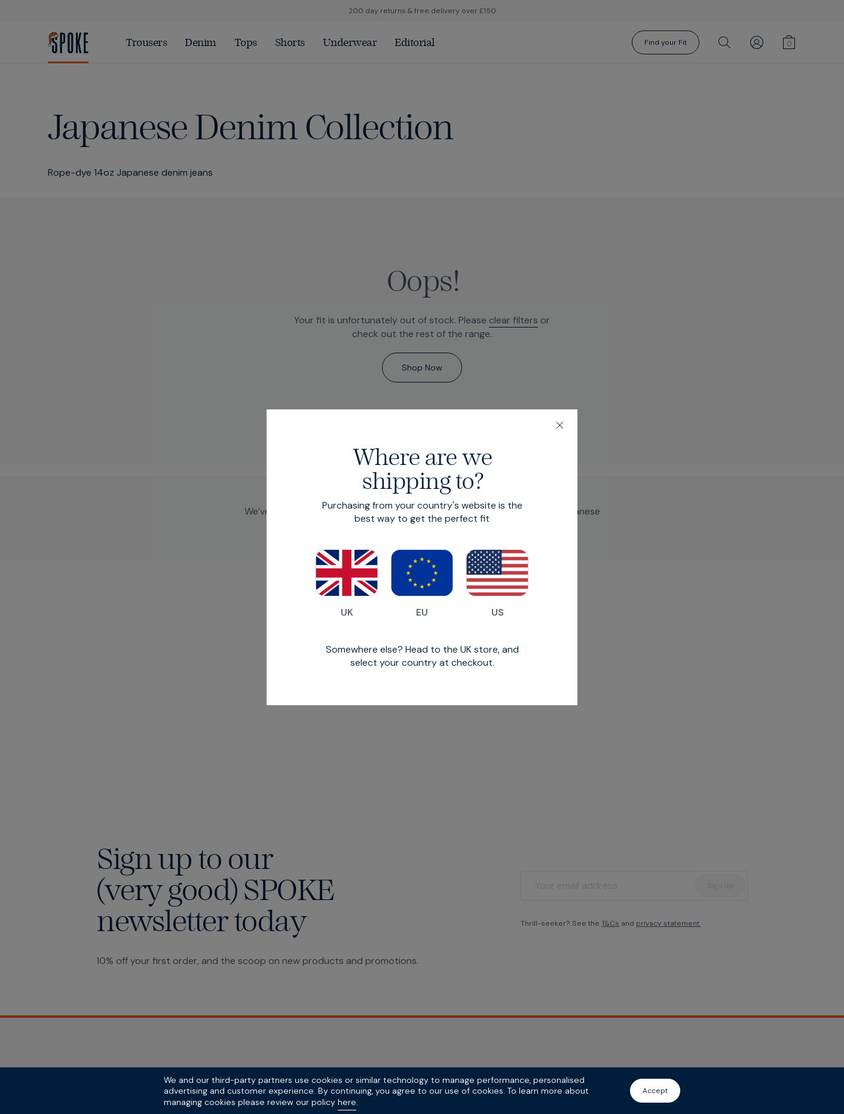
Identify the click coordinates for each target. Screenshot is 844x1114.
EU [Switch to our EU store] (422, 584)
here (347, 1102)
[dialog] (422, 557)
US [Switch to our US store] (497, 584)
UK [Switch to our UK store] (346, 584)
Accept (655, 1090)
